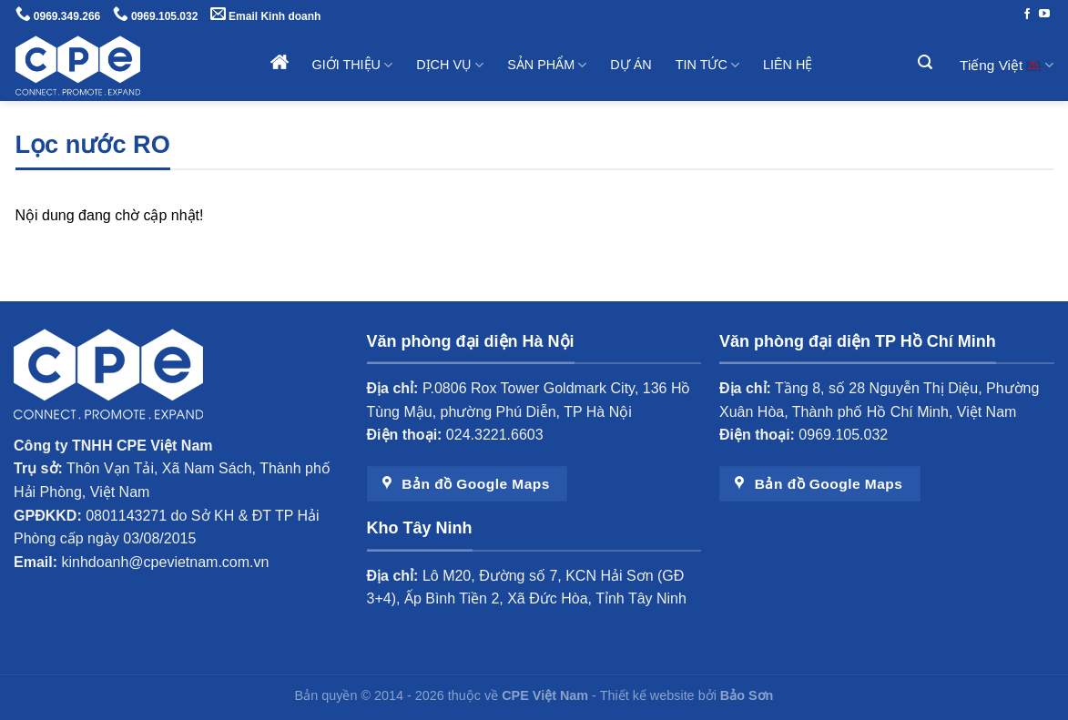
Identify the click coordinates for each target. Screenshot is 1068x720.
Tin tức (707, 65)
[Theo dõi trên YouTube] (1044, 14)
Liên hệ (787, 64)
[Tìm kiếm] (927, 62)
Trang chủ (279, 62)
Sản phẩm (546, 65)
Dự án (630, 64)
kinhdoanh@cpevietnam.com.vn (166, 562)
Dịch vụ (449, 65)
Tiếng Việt (1006, 65)
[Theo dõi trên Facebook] (1027, 14)
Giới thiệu (352, 65)
